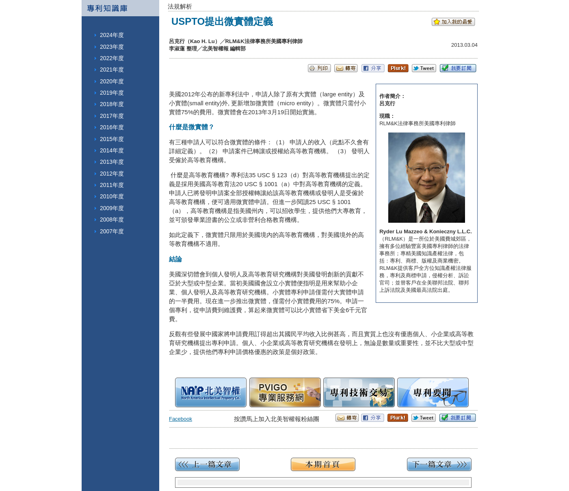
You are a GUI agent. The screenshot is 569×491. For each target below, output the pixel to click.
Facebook (180, 419)
